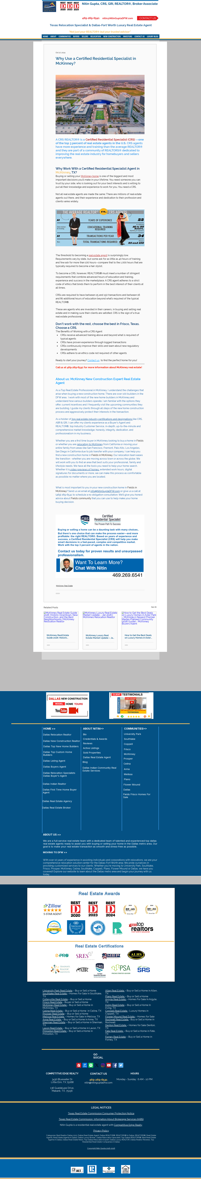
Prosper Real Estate (54, 1013)
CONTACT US (98, 1073)
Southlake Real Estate (55, 993)
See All (154, 607)
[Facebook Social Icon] (114, 1065)
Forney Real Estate (115, 1036)
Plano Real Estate (115, 996)
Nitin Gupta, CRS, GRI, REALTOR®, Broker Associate (120, 4)
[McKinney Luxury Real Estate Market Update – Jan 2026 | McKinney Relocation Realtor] (100, 621)
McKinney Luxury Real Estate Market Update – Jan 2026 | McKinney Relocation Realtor (100, 636)
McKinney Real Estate (64, 586)
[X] (96, 1065)
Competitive (121, 1124)
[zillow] (84, 1065)
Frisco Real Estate (52, 1002)
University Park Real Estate (57, 990)
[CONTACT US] (147, 18)
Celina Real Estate (53, 1010)
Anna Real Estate (52, 1019)
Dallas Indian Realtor (54, 783)
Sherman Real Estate (54, 1022)
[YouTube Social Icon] (108, 1065)
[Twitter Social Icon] (120, 1065)
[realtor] (78, 1065)
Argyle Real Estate (115, 999)
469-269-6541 (90, 18)
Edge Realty (135, 1124)
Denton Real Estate (116, 1025)
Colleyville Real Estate (55, 999)
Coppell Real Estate (116, 1010)
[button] (53, 36)
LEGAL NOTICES (101, 1107)
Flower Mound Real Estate (120, 1016)
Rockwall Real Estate (117, 1019)
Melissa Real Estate (54, 1016)
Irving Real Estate (114, 1005)
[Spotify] (90, 1065)
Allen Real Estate (115, 990)
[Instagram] (102, 1065)
